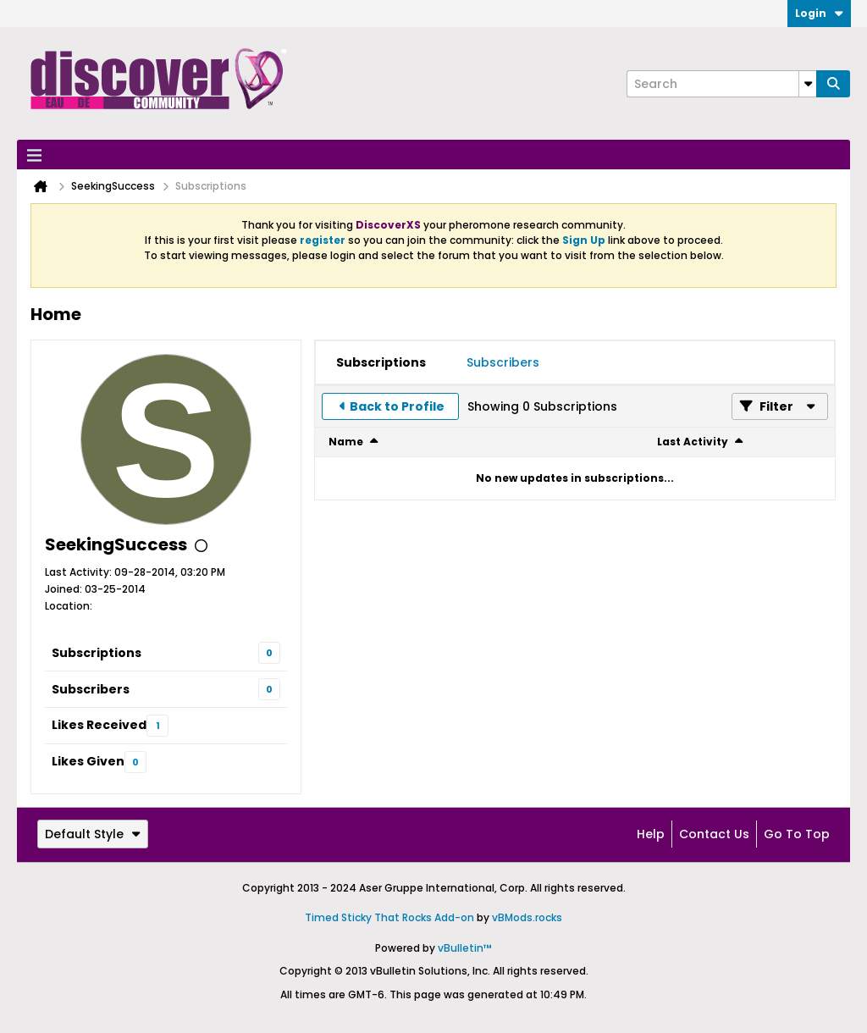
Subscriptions (96, 652)
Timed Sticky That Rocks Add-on (389, 917)
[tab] (381, 362)
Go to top (797, 834)
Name (346, 441)
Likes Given (88, 761)
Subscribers (91, 689)
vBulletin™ (465, 948)
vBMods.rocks (527, 917)
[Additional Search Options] (807, 83)
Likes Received (99, 724)
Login (819, 13)
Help (651, 834)
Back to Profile (397, 406)
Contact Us (714, 834)
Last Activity (692, 441)
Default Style (93, 834)
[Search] (721, 83)
